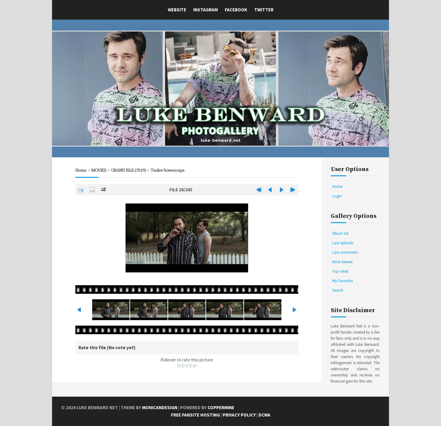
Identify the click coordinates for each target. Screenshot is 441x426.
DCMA (264, 415)
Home (80, 170)
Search (337, 290)
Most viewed (342, 261)
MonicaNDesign (159, 407)
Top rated (340, 271)
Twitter (263, 10)
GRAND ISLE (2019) (128, 170)
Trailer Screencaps (167, 170)
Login (337, 196)
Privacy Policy (239, 415)
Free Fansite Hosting (195, 415)
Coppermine (221, 407)
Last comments (345, 252)
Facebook (236, 10)
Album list (340, 233)
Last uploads (342, 242)
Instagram (205, 10)
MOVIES (98, 170)
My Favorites (342, 280)
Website (177, 10)
